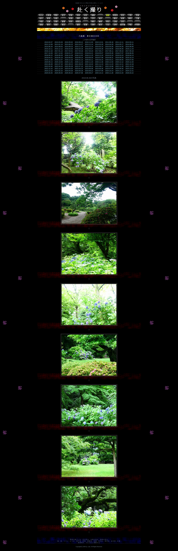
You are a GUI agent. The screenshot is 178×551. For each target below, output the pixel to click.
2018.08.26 (130, 53)
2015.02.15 (100, 46)
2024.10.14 (110, 71)
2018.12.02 (79, 55)
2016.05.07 (90, 49)
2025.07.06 (79, 73)
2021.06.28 (49, 64)
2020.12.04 (110, 62)
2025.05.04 (59, 73)
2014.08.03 (59, 46)
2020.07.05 (130, 60)
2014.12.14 (90, 46)
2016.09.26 (120, 49)
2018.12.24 (100, 55)
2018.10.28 (69, 55)
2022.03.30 (49, 66)
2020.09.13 (49, 62)
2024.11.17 (120, 71)
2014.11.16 (79, 46)
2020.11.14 (79, 62)
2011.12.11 (120, 42)
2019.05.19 (59, 57)
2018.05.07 (100, 53)
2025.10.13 (100, 73)
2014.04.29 (110, 44)
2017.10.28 (49, 53)
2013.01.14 (59, 44)
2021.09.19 (79, 64)
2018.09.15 (49, 55)
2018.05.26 (110, 53)
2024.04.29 (69, 71)
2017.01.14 (59, 51)
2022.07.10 (79, 66)
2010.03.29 (59, 42)
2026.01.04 (120, 73)
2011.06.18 (110, 42)
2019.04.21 (49, 57)
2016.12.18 (49, 51)
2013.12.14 (90, 44)
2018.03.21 (79, 53)
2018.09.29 (59, 55)
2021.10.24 (90, 64)
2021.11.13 (100, 64)
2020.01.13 (79, 60)
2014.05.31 (130, 44)
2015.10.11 (49, 49)
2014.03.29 (100, 44)
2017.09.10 (120, 51)
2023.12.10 (49, 71)
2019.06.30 (90, 57)
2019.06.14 (79, 57)
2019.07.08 (100, 57)
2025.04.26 (49, 73)
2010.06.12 (79, 42)
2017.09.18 (130, 51)
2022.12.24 (59, 68)
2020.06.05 (120, 60)
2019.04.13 (130, 55)
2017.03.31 (69, 51)
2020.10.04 (59, 62)
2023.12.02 (130, 68)
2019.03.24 (120, 55)
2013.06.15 (69, 44)
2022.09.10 (90, 66)
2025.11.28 (110, 73)
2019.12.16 (69, 60)
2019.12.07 (59, 60)
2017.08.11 (110, 51)
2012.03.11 (130, 42)
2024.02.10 (59, 71)
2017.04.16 (79, 51)
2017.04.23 (90, 51)
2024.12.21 (130, 71)
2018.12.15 (90, 55)
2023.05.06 (90, 68)
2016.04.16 (79, 49)
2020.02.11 (90, 60)
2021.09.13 (69, 64)
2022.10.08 (110, 66)
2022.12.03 (130, 66)
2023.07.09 (110, 68)
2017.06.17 (100, 51)
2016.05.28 (100, 49)
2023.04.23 (79, 68)
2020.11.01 (69, 62)
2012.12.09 (49, 44)
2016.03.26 (69, 49)
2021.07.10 (59, 64)
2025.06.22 (69, 73)
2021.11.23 (110, 64)
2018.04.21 (90, 53)
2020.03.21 (110, 60)
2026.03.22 (130, 73)
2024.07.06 (100, 71)
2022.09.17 (100, 66)
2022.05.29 (69, 66)
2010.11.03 (90, 42)
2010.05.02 (69, 42)
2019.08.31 (110, 57)
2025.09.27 (90, 73)
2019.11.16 (49, 60)
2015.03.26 (110, 46)
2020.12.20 (130, 62)
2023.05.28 (100, 68)
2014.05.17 (120, 44)
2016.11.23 (130, 49)
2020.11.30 (100, 62)
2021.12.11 (120, 64)
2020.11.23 (90, 62)
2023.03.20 (69, 68)
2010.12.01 (100, 42)
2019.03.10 (110, 55)
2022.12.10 (49, 68)
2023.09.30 (120, 68)
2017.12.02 (59, 53)
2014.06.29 (49, 46)
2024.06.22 (90, 71)
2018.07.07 (120, 53)
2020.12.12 (120, 62)
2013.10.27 (79, 44)
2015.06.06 (130, 46)
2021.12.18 (130, 64)
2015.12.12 (59, 49)
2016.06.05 (110, 49)
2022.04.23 (59, 66)
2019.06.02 (69, 57)
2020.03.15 (100, 60)
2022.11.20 (120, 66)
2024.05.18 (79, 71)
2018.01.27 (69, 53)
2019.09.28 (120, 57)
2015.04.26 (120, 46)
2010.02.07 (49, 42)
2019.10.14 (130, 57)
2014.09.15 (69, 46)
